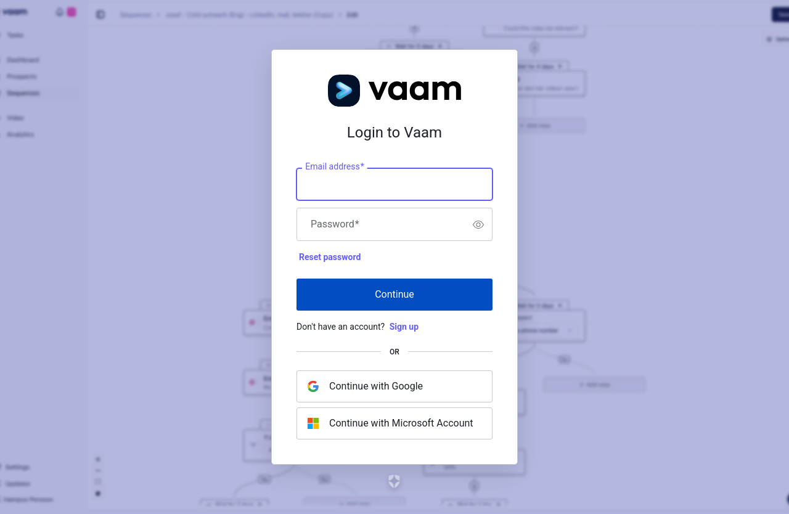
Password (335, 224)
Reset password (330, 257)
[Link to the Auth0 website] (395, 481)
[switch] (478, 224)
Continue (394, 294)
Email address (334, 167)
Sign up (404, 327)
